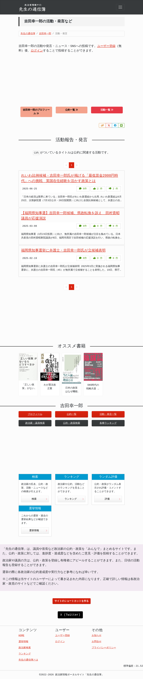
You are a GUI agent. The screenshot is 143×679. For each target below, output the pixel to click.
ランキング (74, 499)
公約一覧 (71, 109)
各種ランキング (108, 423)
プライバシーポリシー (104, 647)
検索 (39, 499)
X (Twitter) (70, 615)
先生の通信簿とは (28, 660)
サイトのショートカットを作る (72, 601)
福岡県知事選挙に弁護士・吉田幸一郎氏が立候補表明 (63, 250)
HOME (21, 635)
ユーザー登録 (106, 46)
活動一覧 (107, 109)
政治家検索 (25, 647)
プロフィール (35, 414)
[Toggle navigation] (120, 7)
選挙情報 (38, 530)
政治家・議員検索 (35, 423)
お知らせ (96, 635)
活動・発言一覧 (108, 414)
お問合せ (96, 641)
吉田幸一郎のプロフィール (36, 112)
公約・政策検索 (71, 423)
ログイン (37, 50)
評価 (112, 499)
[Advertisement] (71, 77)
